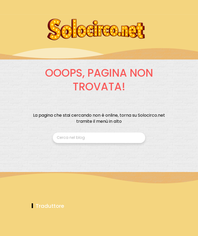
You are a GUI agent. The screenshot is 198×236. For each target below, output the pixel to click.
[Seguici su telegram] (144, 7)
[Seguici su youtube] (163, 7)
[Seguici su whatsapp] (153, 7)
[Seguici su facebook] (126, 7)
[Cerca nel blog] (99, 137)
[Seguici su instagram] (135, 7)
